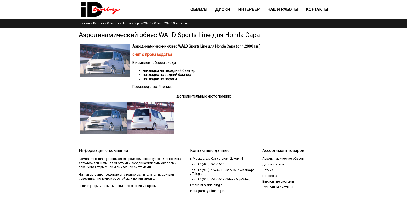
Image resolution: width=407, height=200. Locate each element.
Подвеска (269, 176)
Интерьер (249, 9)
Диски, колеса (273, 164)
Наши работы (282, 9)
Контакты (317, 9)
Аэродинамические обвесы (283, 158)
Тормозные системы (277, 187)
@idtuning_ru (215, 191)
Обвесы (198, 9)
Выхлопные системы (278, 181)
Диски (222, 9)
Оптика (267, 170)
